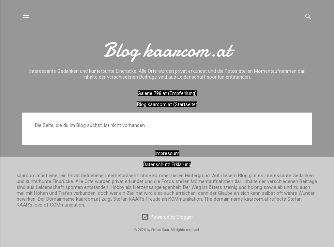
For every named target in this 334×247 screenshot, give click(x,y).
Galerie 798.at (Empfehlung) (167, 93)
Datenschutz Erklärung (167, 164)
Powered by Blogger (167, 217)
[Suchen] (308, 18)
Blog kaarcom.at (167, 50)
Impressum (167, 153)
